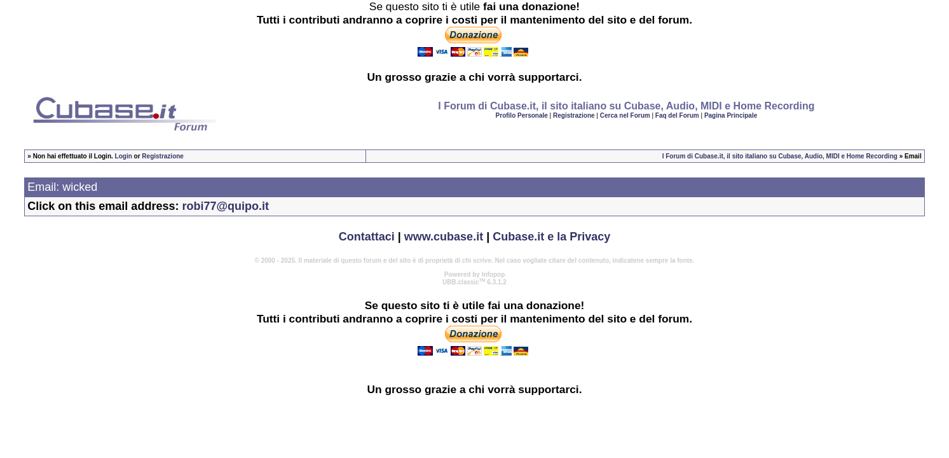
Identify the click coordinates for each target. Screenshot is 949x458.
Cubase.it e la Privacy (551, 236)
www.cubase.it (443, 236)
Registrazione (574, 115)
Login (123, 156)
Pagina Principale (730, 115)
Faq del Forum (677, 115)
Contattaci (367, 236)
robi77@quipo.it (225, 206)
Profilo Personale (522, 115)
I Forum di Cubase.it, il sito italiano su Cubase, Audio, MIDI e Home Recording (780, 156)
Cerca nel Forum (625, 115)
